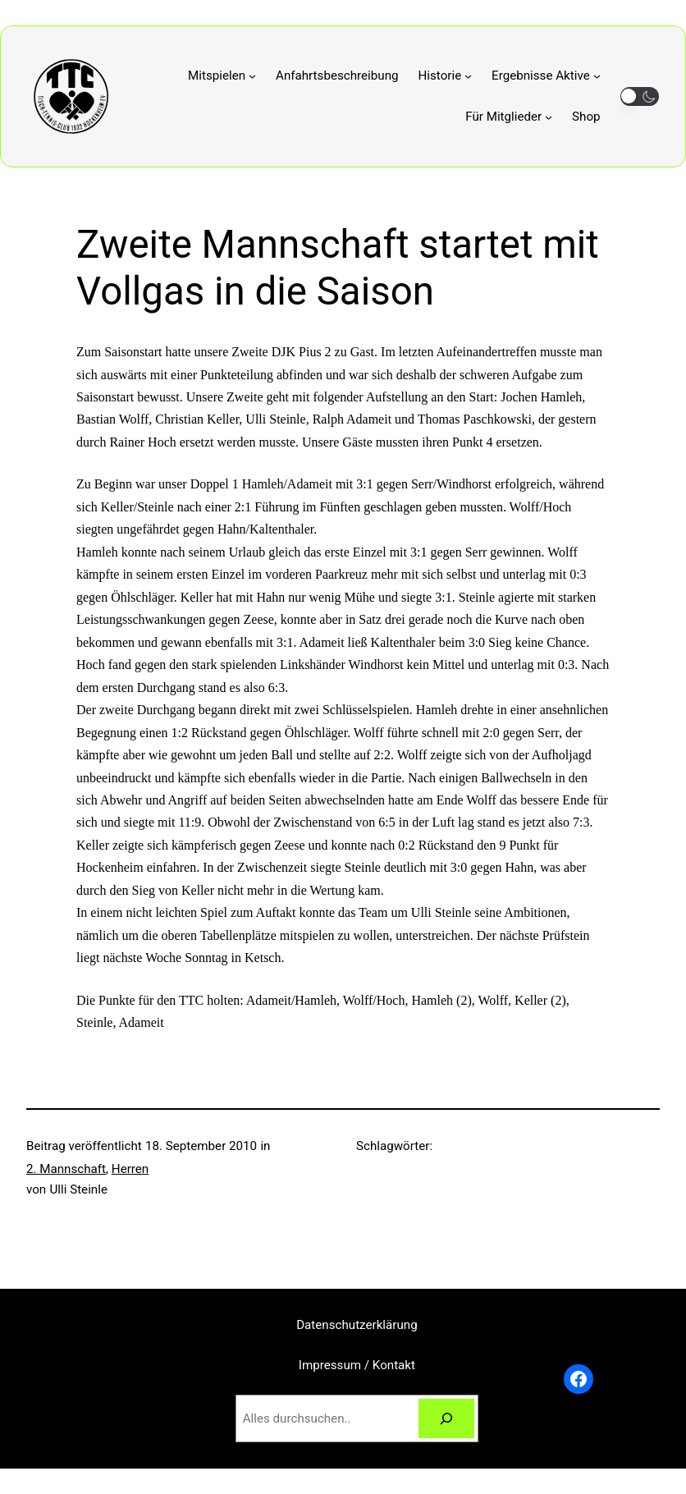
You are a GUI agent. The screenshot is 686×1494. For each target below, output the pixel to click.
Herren (130, 1169)
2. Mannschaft (66, 1169)
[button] (639, 96)
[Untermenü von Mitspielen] (222, 75)
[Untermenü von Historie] (445, 75)
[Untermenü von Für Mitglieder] (508, 116)
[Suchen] (446, 1418)
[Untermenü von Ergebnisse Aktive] (546, 75)
